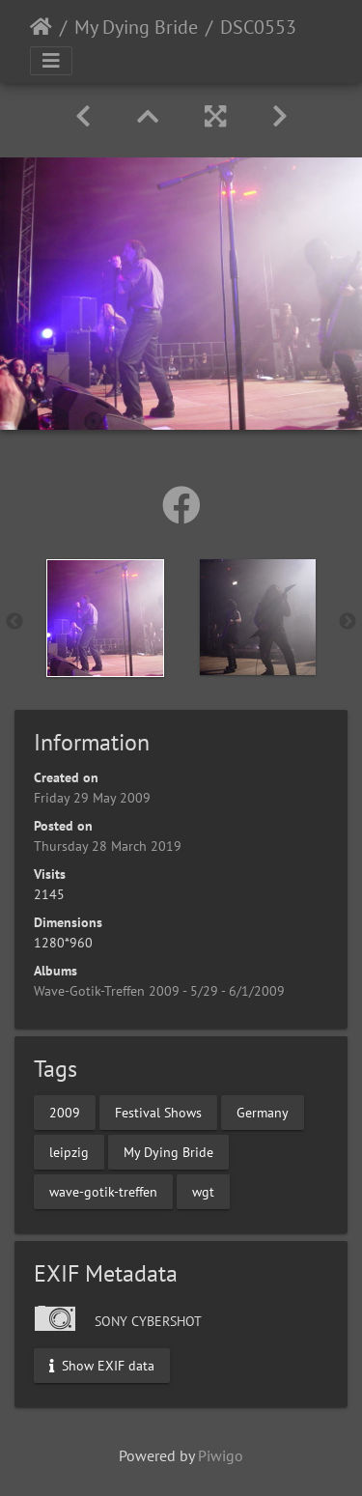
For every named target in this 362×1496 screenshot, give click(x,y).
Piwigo (220, 1455)
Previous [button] (14, 622)
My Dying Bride (136, 27)
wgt (203, 1191)
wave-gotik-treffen (103, 1191)
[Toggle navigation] (51, 60)
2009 (64, 1112)
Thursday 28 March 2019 (107, 846)
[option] (105, 618)
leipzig (69, 1152)
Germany (263, 1112)
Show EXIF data (101, 1365)
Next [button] (347, 622)
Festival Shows (158, 1112)
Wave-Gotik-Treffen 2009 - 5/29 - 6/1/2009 (159, 991)
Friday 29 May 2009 (92, 797)
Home (41, 27)
